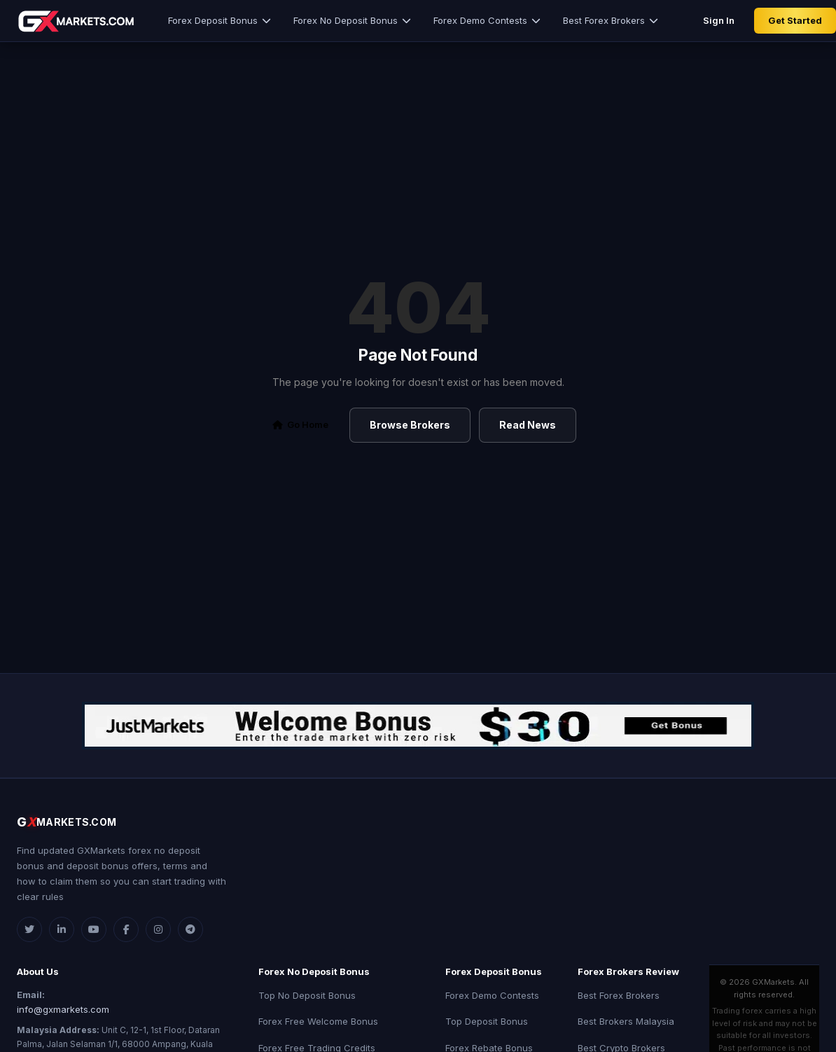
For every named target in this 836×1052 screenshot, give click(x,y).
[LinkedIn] (61, 929)
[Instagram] (158, 929)
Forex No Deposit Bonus (352, 20)
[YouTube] (93, 929)
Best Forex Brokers (610, 20)
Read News (527, 425)
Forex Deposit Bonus (219, 20)
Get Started (795, 20)
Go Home (300, 424)
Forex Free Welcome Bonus (318, 1021)
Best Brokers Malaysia (626, 1021)
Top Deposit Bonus (486, 1021)
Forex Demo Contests (487, 20)
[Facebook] (126, 929)
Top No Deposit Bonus (307, 995)
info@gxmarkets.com (63, 1009)
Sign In (718, 20)
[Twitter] (29, 929)
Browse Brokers (410, 425)
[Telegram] (190, 929)
